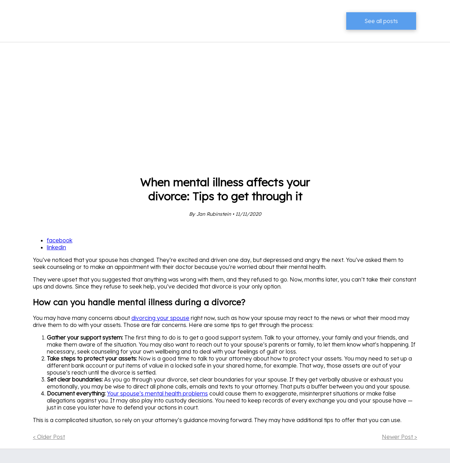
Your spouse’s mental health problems (157, 393)
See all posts (381, 20)
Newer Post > (399, 436)
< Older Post (49, 436)
